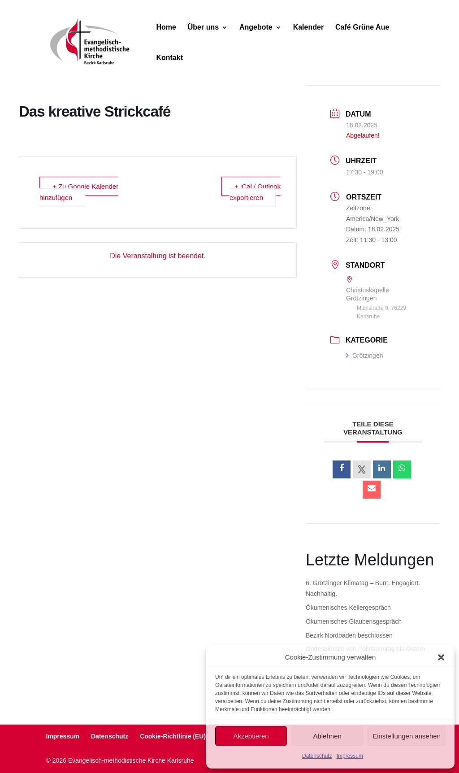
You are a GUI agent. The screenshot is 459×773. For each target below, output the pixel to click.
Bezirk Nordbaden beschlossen (349, 635)
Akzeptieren (250, 736)
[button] (441, 657)
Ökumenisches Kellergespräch (348, 607)
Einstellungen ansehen (406, 736)
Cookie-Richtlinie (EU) (173, 736)
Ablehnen (327, 736)
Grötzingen (364, 355)
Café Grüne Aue (362, 27)
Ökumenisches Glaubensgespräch (354, 621)
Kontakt (169, 58)
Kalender (308, 27)
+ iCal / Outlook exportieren (255, 191)
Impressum (350, 756)
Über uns (203, 27)
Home (166, 27)
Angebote (256, 27)
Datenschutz (317, 756)
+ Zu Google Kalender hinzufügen (78, 191)
